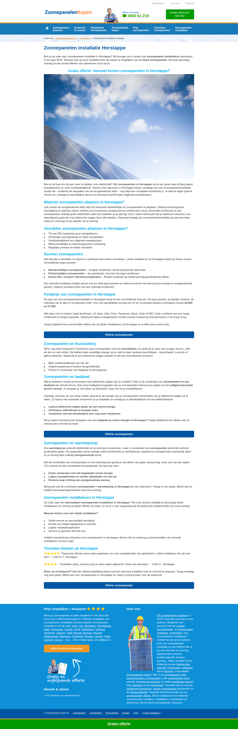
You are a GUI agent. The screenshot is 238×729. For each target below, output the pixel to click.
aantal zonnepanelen (165, 688)
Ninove (78, 633)
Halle (107, 636)
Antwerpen (57, 629)
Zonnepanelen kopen (120, 29)
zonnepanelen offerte (139, 695)
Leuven (99, 636)
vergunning (156, 685)
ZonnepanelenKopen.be (66, 38)
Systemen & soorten (80, 29)
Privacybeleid (111, 713)
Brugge (89, 636)
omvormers (175, 633)
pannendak (173, 667)
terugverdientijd (139, 692)
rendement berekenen (139, 688)
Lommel (48, 639)
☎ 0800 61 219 (135, 16)
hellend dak (183, 664)
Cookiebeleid (95, 713)
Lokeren (60, 633)
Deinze (58, 639)
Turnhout (100, 629)
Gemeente (85, 38)
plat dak (161, 667)
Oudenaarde (51, 636)
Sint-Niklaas (104, 626)
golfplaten (187, 667)
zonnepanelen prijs (175, 674)
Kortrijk (69, 629)
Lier (81, 626)
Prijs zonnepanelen (141, 29)
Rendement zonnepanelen (99, 29)
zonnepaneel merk (178, 678)
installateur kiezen (182, 681)
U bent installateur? (151, 713)
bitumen (169, 671)
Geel (69, 633)
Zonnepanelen (158, 3)
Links (135, 713)
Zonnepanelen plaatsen (61, 29)
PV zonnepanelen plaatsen (172, 615)
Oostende (77, 636)
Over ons (175, 3)
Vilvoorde (49, 633)
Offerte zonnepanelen (119, 334)
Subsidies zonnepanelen (162, 29)
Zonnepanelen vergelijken (183, 29)
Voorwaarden (79, 713)
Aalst (47, 629)
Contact (125, 713)
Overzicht (190, 3)
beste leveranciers (149, 681)
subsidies (137, 685)
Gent (74, 626)
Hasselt (97, 633)
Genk (77, 629)
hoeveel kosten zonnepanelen (144, 678)
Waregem (65, 636)
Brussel (87, 633)
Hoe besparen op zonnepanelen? (63, 695)
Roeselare (88, 629)
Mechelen (90, 626)
